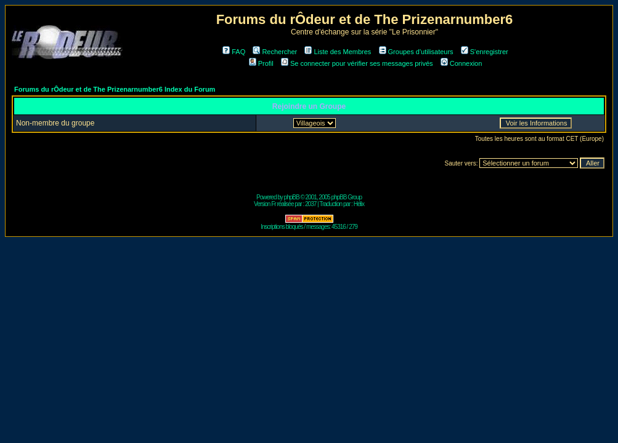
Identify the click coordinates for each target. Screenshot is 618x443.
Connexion (461, 63)
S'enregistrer (484, 51)
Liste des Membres (337, 51)
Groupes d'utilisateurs (416, 51)
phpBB (291, 197)
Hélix (359, 204)
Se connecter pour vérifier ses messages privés (357, 63)
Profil (261, 63)
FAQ (233, 51)
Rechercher (275, 51)
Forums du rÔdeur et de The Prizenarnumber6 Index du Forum (114, 89)
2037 (310, 204)
